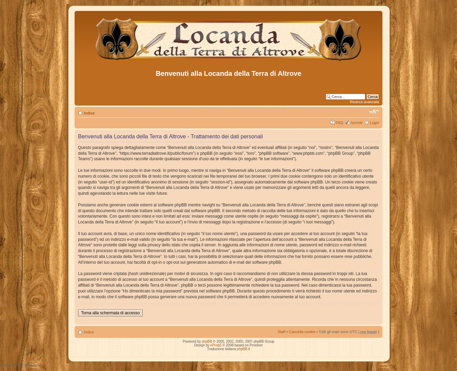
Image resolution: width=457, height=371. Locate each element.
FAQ (339, 123)
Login (374, 123)
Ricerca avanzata (364, 102)
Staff (281, 332)
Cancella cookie (302, 332)
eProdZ (216, 345)
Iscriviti (356, 123)
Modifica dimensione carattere (374, 112)
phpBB (207, 341)
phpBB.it (243, 349)
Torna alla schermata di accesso (110, 313)
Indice (89, 113)
